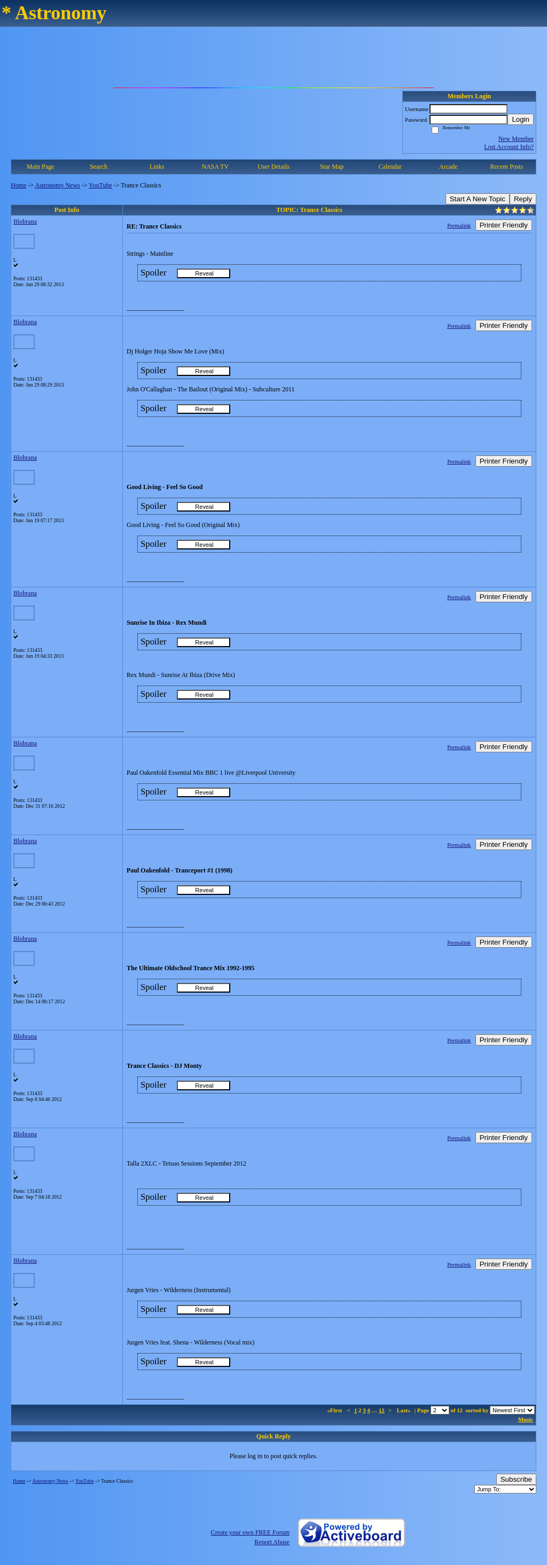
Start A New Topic (477, 199)
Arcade (448, 166)
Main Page (40, 166)
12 (382, 1410)
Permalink (459, 225)
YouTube (100, 185)
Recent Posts (506, 166)
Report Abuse (272, 1542)
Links (157, 166)
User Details (273, 166)
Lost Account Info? (509, 147)
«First (335, 1410)
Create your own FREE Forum (250, 1532)
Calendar (390, 166)
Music (525, 1419)
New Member (516, 139)
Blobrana (25, 221)
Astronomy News (57, 185)
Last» (404, 1410)
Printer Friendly (504, 225)
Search (98, 166)
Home (18, 185)
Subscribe (516, 1479)
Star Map (331, 166)
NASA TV (215, 166)
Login (520, 119)
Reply (523, 199)
